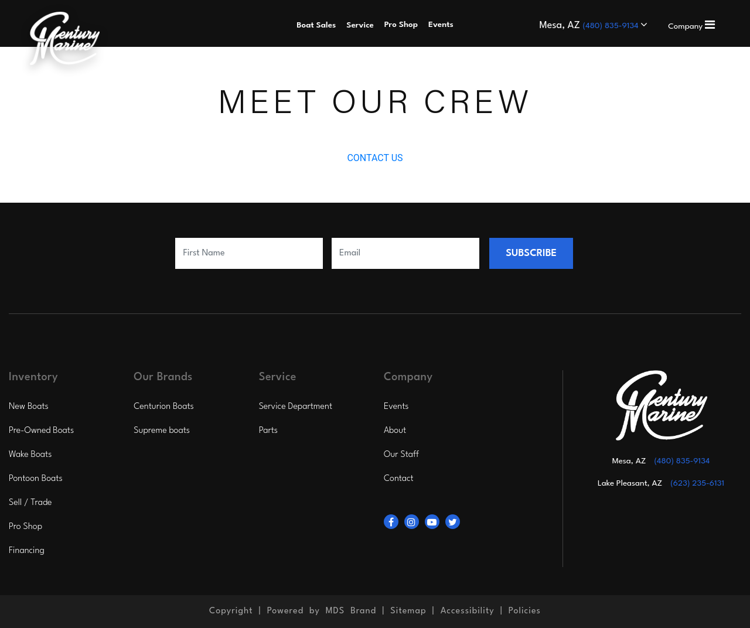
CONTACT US (375, 157)
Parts (268, 430)
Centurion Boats (164, 406)
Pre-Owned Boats (41, 430)
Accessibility (468, 611)
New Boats (29, 406)
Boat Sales (316, 25)
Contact (399, 479)
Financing (27, 551)
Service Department (295, 406)
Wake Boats (30, 454)
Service (360, 25)
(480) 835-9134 (612, 26)
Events (396, 406)
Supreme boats (162, 430)
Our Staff (401, 454)
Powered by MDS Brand (322, 611)
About (395, 430)
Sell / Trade (30, 503)
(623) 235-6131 (697, 483)
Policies (525, 611)
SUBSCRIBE (531, 253)
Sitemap (408, 611)
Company (691, 26)
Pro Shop (25, 527)
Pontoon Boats (36, 479)
